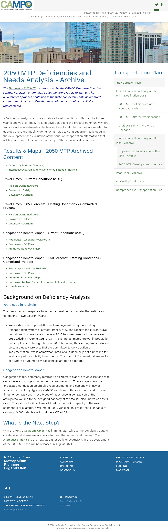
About (48, 16)
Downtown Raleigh (21, 190)
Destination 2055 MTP (23, 88)
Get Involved (130, 16)
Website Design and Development (72, 527)
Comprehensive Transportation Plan (139, 190)
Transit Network (19, 285)
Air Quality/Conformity (130, 181)
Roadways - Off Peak (22, 243)
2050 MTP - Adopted (16, 499)
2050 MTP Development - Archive (140, 164)
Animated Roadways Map (25, 248)
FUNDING (121, 464)
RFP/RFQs (65, 504)
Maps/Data (116, 16)
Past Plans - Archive (129, 173)
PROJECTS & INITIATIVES (130, 456)
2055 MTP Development (18, 495)
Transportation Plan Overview (24, 504)
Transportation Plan (87, 16)
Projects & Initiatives (90, 5)
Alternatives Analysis (17, 438)
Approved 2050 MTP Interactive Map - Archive (139, 154)
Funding (104, 16)
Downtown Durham (21, 194)
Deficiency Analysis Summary (28, 165)
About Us (66, 456)
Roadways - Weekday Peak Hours (31, 239)
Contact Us (67, 468)
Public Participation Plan (72, 500)
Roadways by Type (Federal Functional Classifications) (44, 280)
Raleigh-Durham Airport (24, 185)
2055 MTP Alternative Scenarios (139, 117)
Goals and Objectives (38, 429)
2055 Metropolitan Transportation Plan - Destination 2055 (137, 94)
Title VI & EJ (108, 5)
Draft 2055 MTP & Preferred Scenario (136, 128)
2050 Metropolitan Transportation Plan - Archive (137, 141)
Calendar (132, 5)
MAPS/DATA (122, 468)
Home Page (37, 16)
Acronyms (120, 5)
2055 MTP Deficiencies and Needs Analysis (136, 107)
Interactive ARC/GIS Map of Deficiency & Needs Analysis (46, 169)
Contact (143, 5)
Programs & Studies (64, 16)
